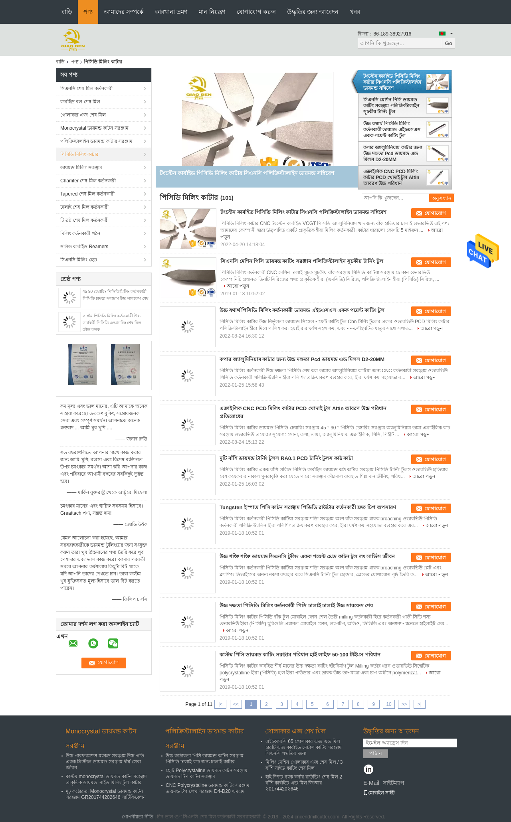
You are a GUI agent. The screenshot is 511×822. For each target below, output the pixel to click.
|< (220, 704)
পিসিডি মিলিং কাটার (79, 154)
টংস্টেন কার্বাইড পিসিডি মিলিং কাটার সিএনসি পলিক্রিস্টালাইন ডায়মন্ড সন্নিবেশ (392, 82)
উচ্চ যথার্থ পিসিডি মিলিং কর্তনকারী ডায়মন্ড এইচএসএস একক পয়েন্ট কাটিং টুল (391, 129)
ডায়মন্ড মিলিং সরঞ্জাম (81, 167)
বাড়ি (66, 11)
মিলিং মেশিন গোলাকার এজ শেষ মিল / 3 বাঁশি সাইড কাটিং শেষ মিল (304, 765)
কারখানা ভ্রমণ (171, 11)
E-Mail (371, 783)
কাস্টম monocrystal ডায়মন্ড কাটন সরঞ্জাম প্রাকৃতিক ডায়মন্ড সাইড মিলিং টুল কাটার (106, 779)
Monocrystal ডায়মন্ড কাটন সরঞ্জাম (94, 128)
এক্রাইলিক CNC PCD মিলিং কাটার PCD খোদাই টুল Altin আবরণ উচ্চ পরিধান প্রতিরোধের (391, 177)
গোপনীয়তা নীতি (137, 817)
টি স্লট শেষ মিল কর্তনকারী (84, 220)
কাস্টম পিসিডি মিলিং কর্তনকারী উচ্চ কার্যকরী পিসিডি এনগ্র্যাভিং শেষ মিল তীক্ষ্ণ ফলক (112, 323)
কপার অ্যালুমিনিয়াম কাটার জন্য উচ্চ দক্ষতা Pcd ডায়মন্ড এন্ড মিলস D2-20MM (392, 153)
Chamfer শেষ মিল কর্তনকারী (88, 181)
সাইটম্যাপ (393, 783)
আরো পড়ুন (238, 286)
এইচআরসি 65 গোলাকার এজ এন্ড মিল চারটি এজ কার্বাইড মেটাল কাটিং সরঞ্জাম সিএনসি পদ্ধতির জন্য (303, 747)
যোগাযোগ (435, 213)
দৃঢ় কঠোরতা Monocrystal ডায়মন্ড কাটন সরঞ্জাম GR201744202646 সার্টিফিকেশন (106, 794)
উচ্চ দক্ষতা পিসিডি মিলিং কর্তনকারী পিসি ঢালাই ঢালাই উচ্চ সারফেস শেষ (296, 606)
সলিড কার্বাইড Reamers (84, 246)
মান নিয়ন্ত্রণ (212, 11)
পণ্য (88, 11)
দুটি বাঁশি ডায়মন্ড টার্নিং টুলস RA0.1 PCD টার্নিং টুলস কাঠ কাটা (286, 458)
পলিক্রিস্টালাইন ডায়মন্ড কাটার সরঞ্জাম (96, 141)
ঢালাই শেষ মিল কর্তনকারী (84, 207)
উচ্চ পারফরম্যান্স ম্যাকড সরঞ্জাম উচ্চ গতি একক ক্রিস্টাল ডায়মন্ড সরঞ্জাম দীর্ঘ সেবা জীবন (105, 762)
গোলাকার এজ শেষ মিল (83, 115)
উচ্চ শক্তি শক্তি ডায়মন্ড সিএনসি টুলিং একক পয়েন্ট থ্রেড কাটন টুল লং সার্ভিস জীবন (307, 556)
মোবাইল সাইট (379, 793)
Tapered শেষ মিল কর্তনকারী (87, 194)
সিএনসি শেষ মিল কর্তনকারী (86, 88)
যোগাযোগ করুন (256, 11)
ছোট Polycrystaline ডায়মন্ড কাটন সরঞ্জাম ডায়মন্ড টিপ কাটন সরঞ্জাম (207, 773)
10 (388, 704)
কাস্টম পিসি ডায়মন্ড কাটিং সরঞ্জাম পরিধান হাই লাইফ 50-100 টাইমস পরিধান (300, 655)
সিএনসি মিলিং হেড (78, 260)
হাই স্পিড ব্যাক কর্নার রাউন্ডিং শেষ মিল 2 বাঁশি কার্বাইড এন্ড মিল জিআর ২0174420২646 (303, 783)
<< (236, 704)
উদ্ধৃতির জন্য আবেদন (313, 11)
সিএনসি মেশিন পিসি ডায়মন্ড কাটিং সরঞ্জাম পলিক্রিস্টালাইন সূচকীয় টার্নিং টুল (391, 106)
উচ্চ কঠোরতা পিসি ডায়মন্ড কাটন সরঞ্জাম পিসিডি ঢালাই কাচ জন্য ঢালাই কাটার (205, 759)
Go (448, 43)
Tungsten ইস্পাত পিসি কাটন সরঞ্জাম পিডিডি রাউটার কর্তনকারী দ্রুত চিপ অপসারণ (308, 507)
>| (420, 704)
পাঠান (375, 753)
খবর (355, 11)
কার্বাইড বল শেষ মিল (80, 102)
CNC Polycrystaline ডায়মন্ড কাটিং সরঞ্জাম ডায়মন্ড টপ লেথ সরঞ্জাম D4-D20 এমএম (208, 788)
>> (404, 704)
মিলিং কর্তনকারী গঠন (80, 233)
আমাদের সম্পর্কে (124, 11)
